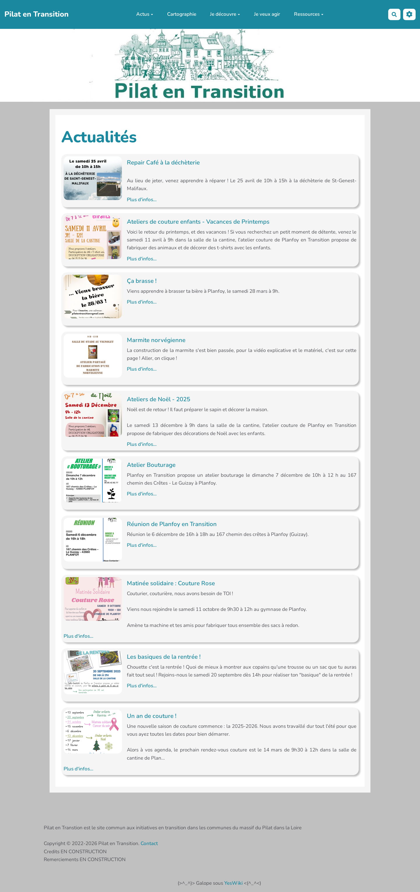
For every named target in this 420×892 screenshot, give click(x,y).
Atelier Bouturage (151, 465)
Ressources (308, 14)
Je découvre (225, 14)
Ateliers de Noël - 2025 (158, 399)
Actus (144, 14)
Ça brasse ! (142, 281)
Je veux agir (267, 14)
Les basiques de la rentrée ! (164, 657)
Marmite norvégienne (156, 340)
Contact (149, 843)
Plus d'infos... (142, 199)
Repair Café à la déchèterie (163, 162)
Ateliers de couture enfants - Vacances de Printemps (198, 222)
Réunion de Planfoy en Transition (172, 524)
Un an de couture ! (151, 716)
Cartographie (181, 14)
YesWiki (233, 883)
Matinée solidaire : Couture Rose (171, 583)
